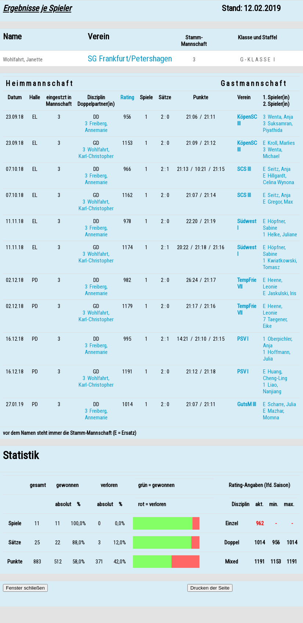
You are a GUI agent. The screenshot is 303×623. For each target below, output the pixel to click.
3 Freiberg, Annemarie (96, 126)
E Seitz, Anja (277, 169)
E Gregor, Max (278, 201)
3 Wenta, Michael (272, 153)
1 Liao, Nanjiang (272, 388)
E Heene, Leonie (272, 283)
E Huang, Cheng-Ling (275, 375)
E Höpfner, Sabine (274, 224)
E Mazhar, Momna (273, 414)
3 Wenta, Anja (278, 117)
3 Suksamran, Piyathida (278, 126)
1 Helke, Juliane (280, 234)
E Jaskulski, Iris (279, 293)
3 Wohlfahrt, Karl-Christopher (96, 153)
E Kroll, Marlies (279, 143)
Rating (127, 97)
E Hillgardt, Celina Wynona (278, 179)
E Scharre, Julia (279, 404)
